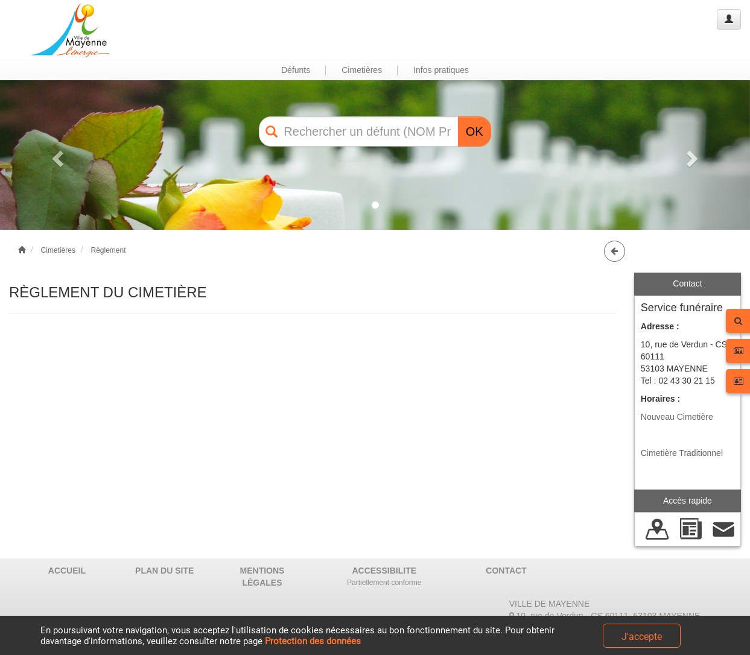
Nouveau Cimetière (677, 417)
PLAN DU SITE (164, 570)
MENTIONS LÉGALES (262, 576)
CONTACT (506, 570)
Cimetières (58, 250)
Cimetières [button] (362, 70)
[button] (56, 155)
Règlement (108, 250)
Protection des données (313, 641)
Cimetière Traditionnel (682, 453)
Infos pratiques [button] (441, 70)
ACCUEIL (67, 570)
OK (474, 131)
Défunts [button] (295, 70)
